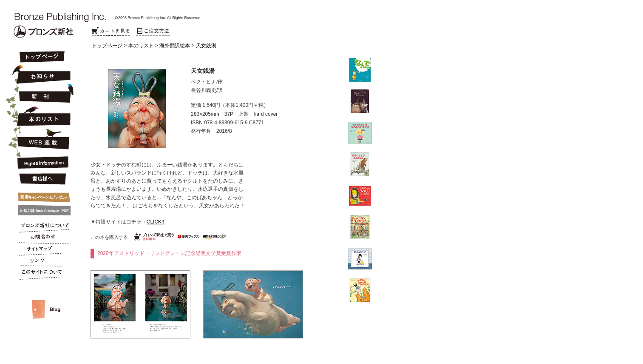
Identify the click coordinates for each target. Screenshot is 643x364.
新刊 (41, 94)
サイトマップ (41, 250)
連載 (41, 139)
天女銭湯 (206, 46)
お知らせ (41, 73)
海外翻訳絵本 (174, 46)
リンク (41, 262)
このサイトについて (41, 274)
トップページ (107, 46)
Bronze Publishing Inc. (43, 31)
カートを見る (110, 32)
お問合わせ (41, 238)
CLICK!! (155, 222)
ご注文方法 (153, 32)
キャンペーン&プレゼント (41, 195)
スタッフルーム (41, 300)
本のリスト (141, 46)
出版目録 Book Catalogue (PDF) (41, 210)
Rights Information (41, 161)
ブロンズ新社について (41, 226)
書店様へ (41, 179)
